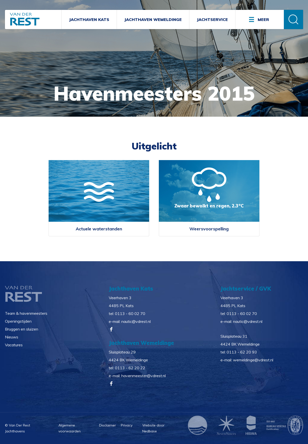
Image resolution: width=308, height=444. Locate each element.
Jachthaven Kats (89, 19)
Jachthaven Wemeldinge (153, 19)
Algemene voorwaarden (69, 428)
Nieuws (11, 336)
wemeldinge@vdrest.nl (253, 359)
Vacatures (14, 344)
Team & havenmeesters (26, 313)
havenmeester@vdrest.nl (143, 375)
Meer (263, 19)
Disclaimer (107, 425)
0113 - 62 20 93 (242, 351)
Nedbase (149, 431)
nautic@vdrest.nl (136, 321)
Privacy (126, 425)
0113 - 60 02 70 (130, 313)
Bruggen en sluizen (21, 328)
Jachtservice (212, 19)
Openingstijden (18, 320)
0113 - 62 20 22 (130, 367)
